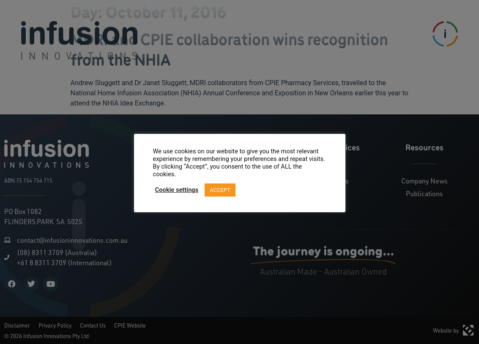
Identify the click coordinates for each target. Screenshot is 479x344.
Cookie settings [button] (177, 190)
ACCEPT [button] (220, 190)
